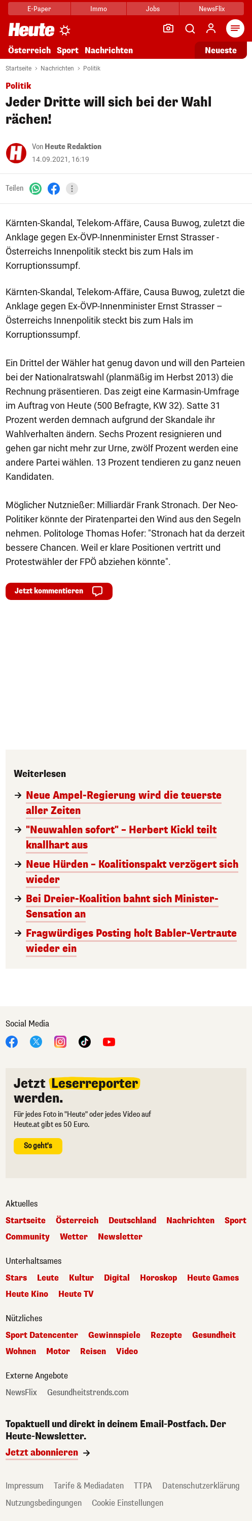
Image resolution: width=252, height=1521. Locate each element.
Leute (48, 1278)
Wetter (74, 1237)
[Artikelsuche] (190, 28)
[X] (36, 1041)
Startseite (18, 68)
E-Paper (39, 9)
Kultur (81, 1278)
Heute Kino (27, 1294)
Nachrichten (109, 50)
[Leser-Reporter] (168, 28)
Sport (68, 50)
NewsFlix (212, 9)
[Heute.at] (31, 29)
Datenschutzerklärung (201, 1485)
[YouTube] (109, 1041)
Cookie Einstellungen (127, 1503)
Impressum (25, 1485)
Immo (98, 9)
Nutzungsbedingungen (44, 1503)
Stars (16, 1278)
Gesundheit (214, 1335)
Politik (91, 68)
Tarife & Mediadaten (89, 1485)
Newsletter (120, 1237)
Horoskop (158, 1278)
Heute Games (213, 1278)
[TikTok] (85, 1041)
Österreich (29, 50)
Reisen (93, 1352)
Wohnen (21, 1352)
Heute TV (76, 1294)
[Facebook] (54, 188)
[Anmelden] (211, 28)
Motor (58, 1352)
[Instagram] (60, 1041)
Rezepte (166, 1335)
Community (28, 1237)
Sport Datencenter (42, 1335)
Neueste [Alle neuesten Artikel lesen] (221, 50)
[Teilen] (72, 188)
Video (127, 1352)
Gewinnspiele (114, 1335)
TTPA (143, 1485)
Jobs (153, 9)
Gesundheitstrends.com (88, 1393)
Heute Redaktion (73, 147)
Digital (117, 1278)
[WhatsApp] (35, 188)
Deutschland (132, 1221)
